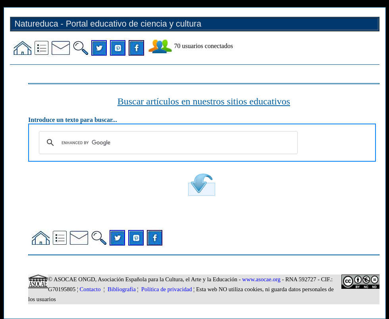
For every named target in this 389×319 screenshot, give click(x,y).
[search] (167, 142)
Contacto (90, 289)
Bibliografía (122, 289)
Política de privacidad (166, 289)
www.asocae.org (261, 279)
